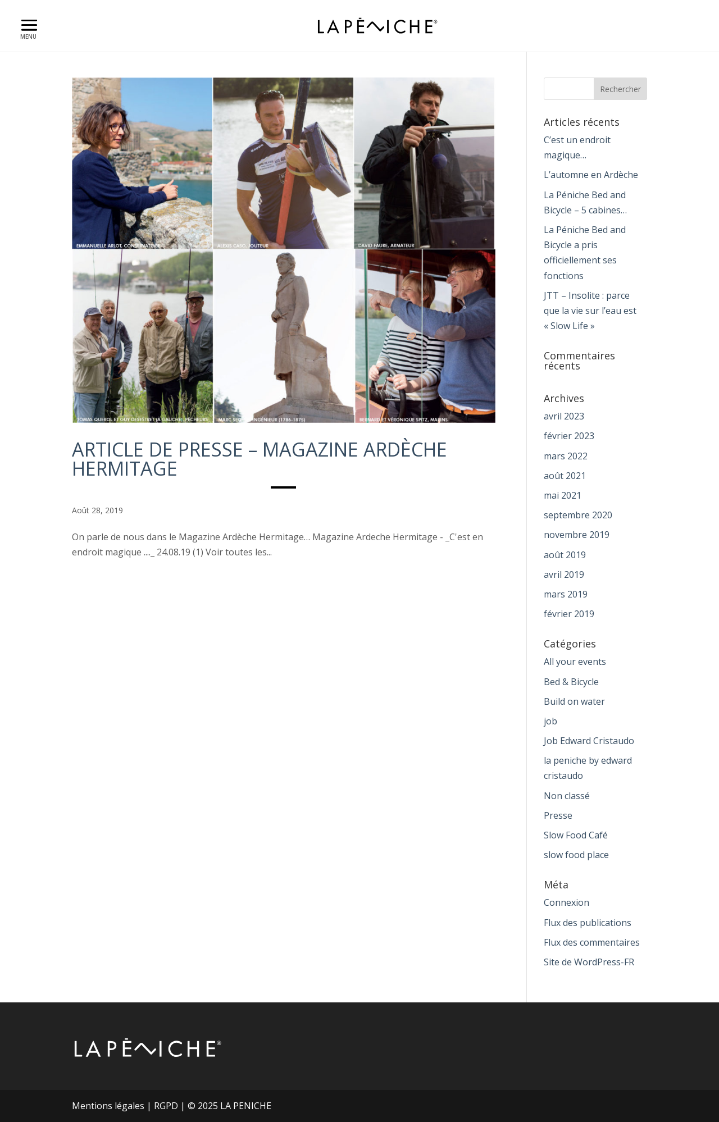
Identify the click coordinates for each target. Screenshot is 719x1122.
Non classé (567, 796)
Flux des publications (587, 922)
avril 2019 (564, 574)
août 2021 (565, 475)
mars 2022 (566, 456)
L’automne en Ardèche (591, 174)
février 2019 (569, 614)
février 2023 (569, 436)
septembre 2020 (578, 515)
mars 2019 (566, 594)
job (550, 721)
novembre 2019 (576, 534)
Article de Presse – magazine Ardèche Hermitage (259, 458)
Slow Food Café (576, 835)
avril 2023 (564, 416)
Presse (558, 815)
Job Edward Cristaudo (589, 741)
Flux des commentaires (592, 942)
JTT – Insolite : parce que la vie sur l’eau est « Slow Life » (590, 310)
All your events (575, 661)
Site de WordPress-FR (589, 962)
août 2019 (565, 555)
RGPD (166, 1106)
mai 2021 (562, 495)
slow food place (576, 855)
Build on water (574, 701)
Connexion (566, 902)
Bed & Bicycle (571, 682)
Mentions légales (108, 1106)
